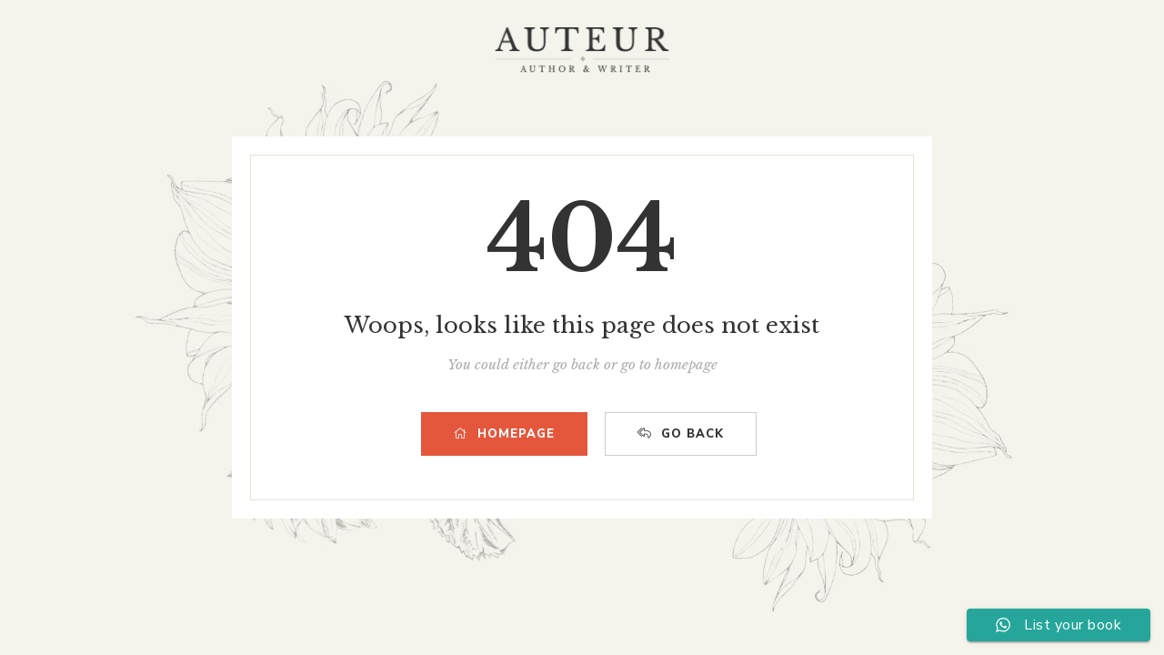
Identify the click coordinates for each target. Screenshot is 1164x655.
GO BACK (680, 434)
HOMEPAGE (504, 434)
